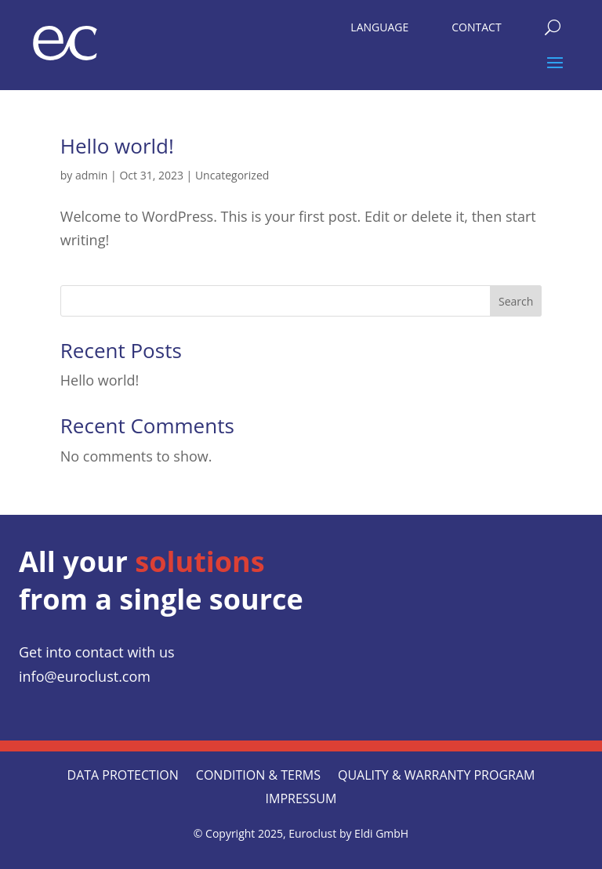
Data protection (123, 776)
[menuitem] (379, 23)
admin (91, 175)
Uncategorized (232, 175)
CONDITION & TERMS (258, 776)
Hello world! (117, 146)
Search (516, 301)
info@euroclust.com (84, 676)
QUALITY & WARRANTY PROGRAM (436, 776)
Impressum (301, 800)
